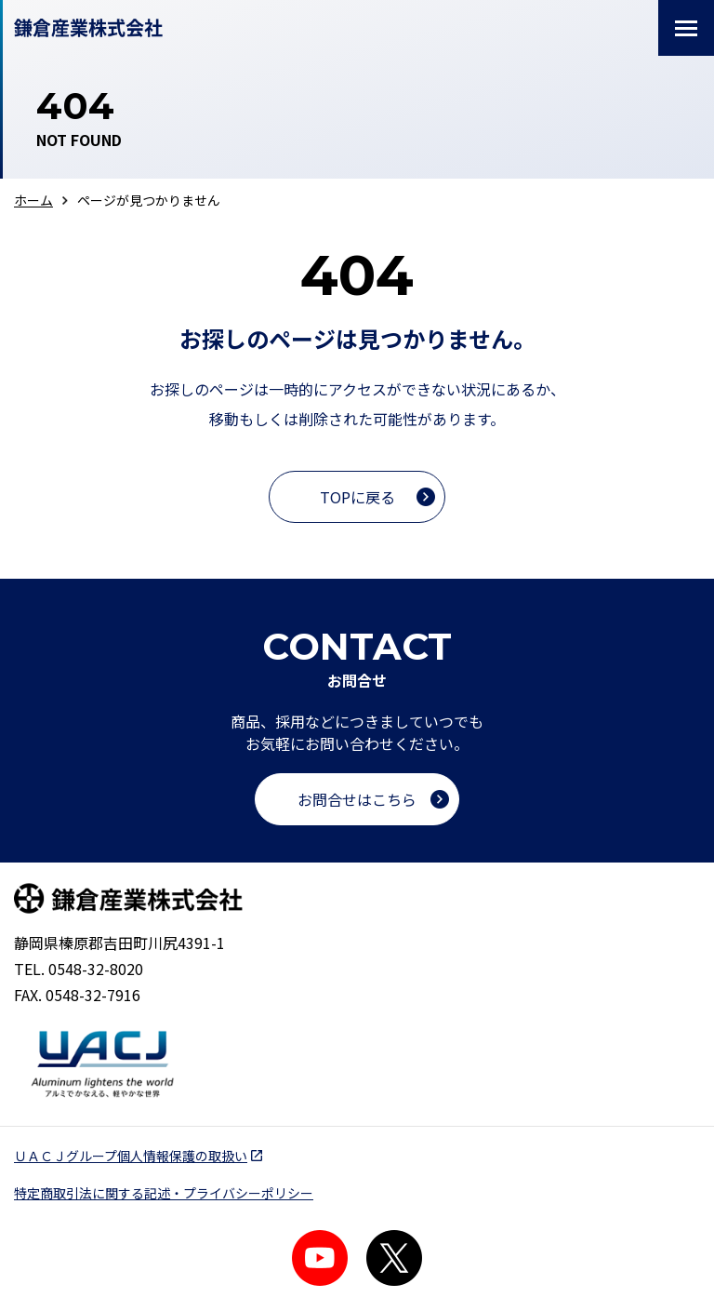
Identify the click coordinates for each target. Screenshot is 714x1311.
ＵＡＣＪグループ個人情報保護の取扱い (130, 1155)
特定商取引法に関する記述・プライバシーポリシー (163, 1193)
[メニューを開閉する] (686, 28)
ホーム (33, 200)
